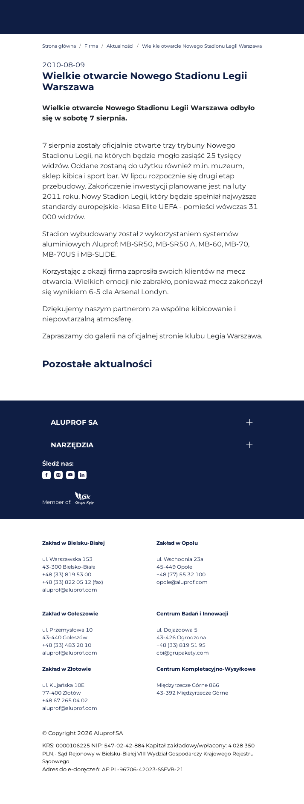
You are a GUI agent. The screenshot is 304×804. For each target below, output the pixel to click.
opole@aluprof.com (182, 582)
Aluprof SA (74, 422)
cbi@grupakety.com (182, 652)
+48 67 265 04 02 (65, 700)
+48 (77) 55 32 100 (181, 574)
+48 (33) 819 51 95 (181, 645)
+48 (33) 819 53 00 (66, 574)
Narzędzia (72, 445)
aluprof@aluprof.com (69, 590)
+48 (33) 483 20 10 (66, 645)
